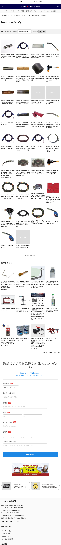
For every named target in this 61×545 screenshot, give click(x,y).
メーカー (13, 11)
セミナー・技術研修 (51, 11)
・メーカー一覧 (6, 531)
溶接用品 (43, 15)
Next (59, 10)
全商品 (3, 15)
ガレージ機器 (21, 11)
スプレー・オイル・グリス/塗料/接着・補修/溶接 (28, 15)
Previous (1, 10)
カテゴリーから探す (11, 15)
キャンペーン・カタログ (39, 11)
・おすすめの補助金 (7, 539)
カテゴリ (6, 11)
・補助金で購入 (6, 536)
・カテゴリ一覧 (5, 533)
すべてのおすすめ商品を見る (52, 353)
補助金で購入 (29, 11)
